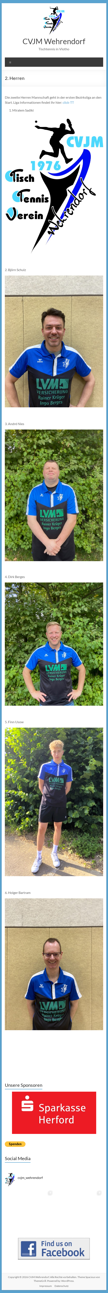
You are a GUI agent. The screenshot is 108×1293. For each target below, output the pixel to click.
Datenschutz (62, 1286)
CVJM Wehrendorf (54, 41)
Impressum (45, 1286)
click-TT (68, 102)
